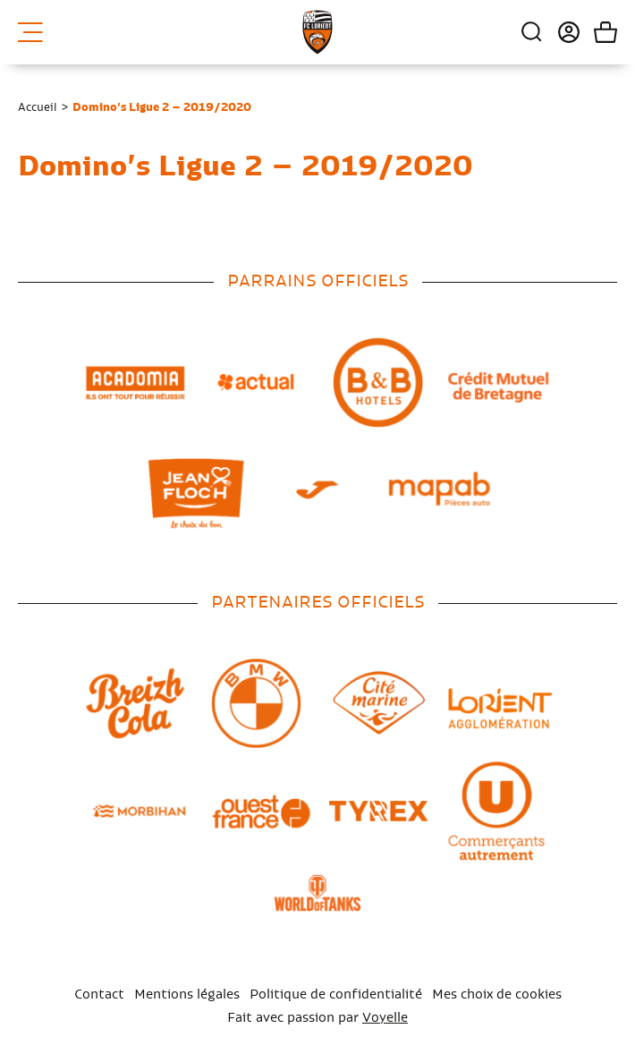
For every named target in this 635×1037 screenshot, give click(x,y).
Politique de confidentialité (336, 995)
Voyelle (385, 1018)
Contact (99, 995)
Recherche (532, 32)
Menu (30, 32)
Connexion (562, 32)
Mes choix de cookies (497, 995)
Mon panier (598, 32)
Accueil (37, 107)
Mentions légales (187, 995)
